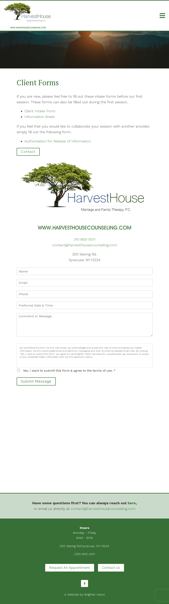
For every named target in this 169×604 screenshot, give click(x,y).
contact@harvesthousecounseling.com (84, 245)
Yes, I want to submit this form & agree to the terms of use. (69, 370)
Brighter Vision (94, 594)
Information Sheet (39, 117)
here (132, 503)
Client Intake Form (39, 111)
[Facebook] (84, 583)
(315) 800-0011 (84, 554)
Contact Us (111, 568)
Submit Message (36, 381)
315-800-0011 (84, 239)
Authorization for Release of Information (57, 141)
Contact (28, 152)
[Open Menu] (162, 16)
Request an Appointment (69, 568)
